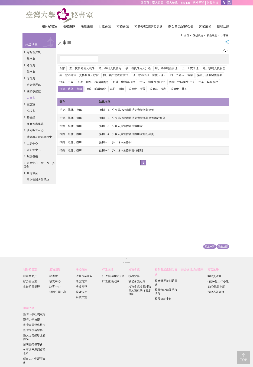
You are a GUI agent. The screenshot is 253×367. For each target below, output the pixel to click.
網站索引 (229, 2)
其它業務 (205, 26)
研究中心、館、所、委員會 (39, 164)
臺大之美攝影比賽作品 (34, 337)
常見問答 (212, 2)
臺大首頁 (157, 2)
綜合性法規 (34, 52)
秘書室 (53, 276)
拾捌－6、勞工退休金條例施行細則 (121, 150)
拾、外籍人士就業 (181, 75)
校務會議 (122, 26)
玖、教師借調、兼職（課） (149, 75)
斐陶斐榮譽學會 (33, 344)
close (126, 262)
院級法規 (81, 297)
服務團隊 (69, 26)
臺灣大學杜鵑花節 (34, 314)
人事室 (31, 97)
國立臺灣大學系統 (38, 179)
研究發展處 (34, 84)
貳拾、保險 (117, 88)
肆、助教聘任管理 (166, 68)
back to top (243, 357)
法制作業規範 (84, 276)
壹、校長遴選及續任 (82, 68)
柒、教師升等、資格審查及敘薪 (79, 75)
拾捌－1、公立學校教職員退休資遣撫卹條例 (126, 109)
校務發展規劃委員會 (148, 26)
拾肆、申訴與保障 (124, 81)
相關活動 (223, 26)
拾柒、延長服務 (208, 81)
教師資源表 (214, 276)
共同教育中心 (35, 130)
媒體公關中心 (57, 291)
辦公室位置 (30, 281)
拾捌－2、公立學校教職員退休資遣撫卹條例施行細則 (132, 117)
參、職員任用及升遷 (138, 68)
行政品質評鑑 (215, 291)
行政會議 (105, 26)
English (185, 2)
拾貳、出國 (66, 81)
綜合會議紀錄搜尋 (180, 26)
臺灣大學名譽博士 (34, 330)
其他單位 (32, 173)
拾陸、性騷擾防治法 (181, 81)
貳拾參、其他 (178, 88)
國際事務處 (34, 91)
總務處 (31, 65)
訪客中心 (55, 286)
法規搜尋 (81, 286)
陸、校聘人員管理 (214, 68)
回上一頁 (210, 246)
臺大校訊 (172, 2)
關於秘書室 (49, 26)
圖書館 (31, 117)
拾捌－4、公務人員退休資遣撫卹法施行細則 (126, 134)
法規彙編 (87, 26)
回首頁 (145, 2)
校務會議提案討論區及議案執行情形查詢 (139, 290)
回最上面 (223, 246)
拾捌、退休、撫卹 (70, 88)
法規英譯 (81, 281)
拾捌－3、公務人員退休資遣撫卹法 (121, 126)
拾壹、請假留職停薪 (209, 75)
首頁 (186, 35)
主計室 (31, 104)
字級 (224, 2)
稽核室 (31, 110)
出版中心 (32, 143)
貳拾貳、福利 (157, 88)
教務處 (31, 58)
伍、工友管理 (190, 68)
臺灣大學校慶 (31, 319)
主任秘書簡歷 (31, 286)
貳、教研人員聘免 (110, 68)
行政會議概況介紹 (113, 276)
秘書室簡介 (30, 276)
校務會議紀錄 (136, 281)
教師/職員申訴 (216, 286)
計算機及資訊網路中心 (41, 136)
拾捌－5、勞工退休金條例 (115, 142)
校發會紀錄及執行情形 (166, 291)
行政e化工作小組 (218, 281)
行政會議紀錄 (110, 281)
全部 (62, 68)
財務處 (31, 78)
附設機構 (32, 156)
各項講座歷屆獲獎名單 (34, 351)
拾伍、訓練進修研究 (152, 81)
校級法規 (31, 44)
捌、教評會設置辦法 (115, 75)
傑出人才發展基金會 (34, 360)
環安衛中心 (34, 149)
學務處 (31, 71)
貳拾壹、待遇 (136, 88)
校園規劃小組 (163, 298)
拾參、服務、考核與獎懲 (93, 81)
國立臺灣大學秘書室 (59, 15)
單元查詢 (225, 51)
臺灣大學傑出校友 (34, 324)
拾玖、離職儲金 (96, 88)
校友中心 (55, 281)
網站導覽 (198, 2)
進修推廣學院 (35, 123)
